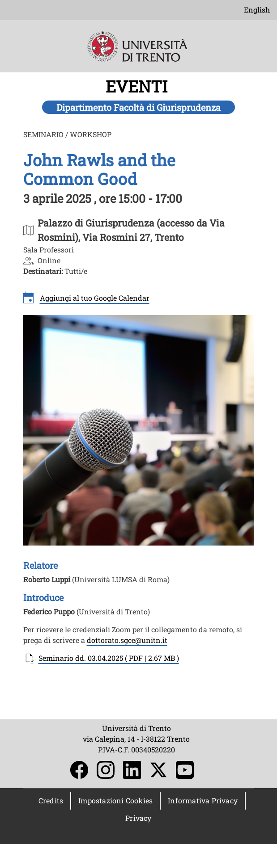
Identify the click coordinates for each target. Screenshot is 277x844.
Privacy (138, 818)
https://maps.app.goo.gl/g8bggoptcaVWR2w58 (111, 230)
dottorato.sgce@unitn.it (127, 640)
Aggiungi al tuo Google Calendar (94, 297)
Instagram (106, 770)
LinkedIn (132, 770)
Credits (50, 800)
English (257, 9)
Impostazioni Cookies (115, 800)
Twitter (158, 770)
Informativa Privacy (203, 800)
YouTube (185, 770)
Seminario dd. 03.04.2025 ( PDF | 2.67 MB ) (108, 658)
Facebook (79, 770)
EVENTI (138, 86)
